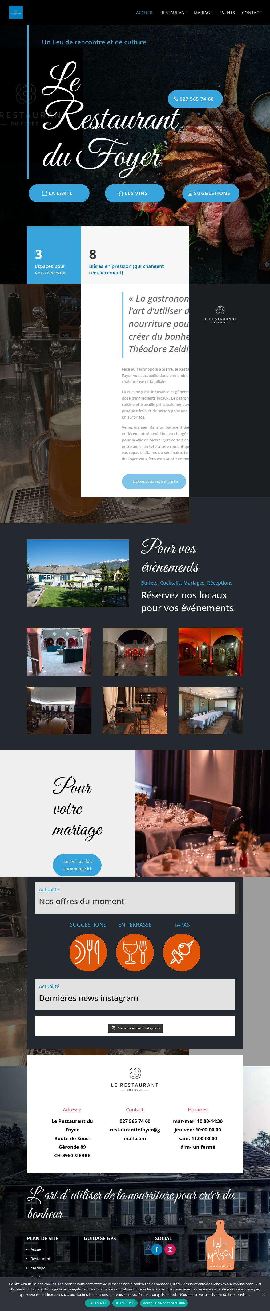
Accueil (145, 13)
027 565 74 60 (197, 99)
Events (227, 13)
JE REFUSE (125, 1303)
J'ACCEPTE (97, 1303)
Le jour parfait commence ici (77, 864)
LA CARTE (60, 193)
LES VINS (136, 193)
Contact (251, 13)
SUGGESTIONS (212, 193)
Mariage (203, 13)
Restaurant (173, 13)
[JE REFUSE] (263, 1294)
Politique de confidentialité (164, 1303)
